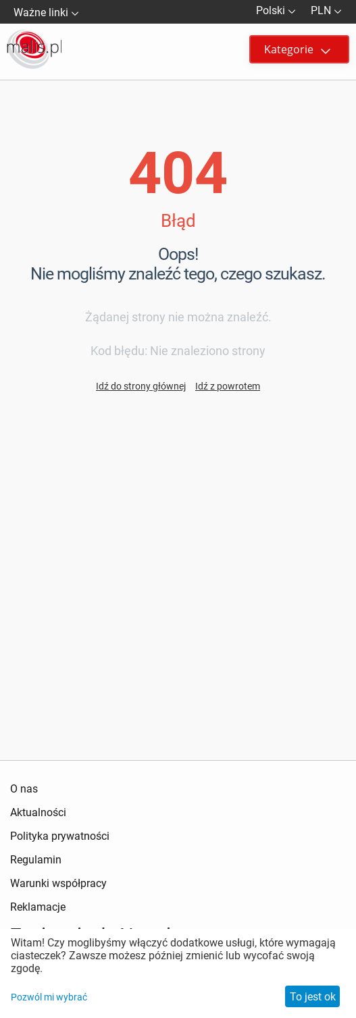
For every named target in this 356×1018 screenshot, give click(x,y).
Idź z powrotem (227, 386)
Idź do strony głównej (141, 386)
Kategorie (297, 49)
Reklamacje (38, 907)
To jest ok (313, 996)
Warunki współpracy (58, 883)
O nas (24, 788)
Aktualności (38, 812)
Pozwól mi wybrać (49, 997)
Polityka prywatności (59, 836)
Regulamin (35, 859)
